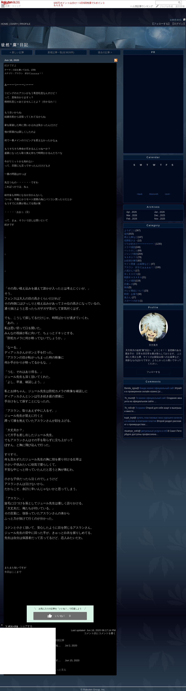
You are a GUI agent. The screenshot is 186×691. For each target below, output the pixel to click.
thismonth (153, 194)
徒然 (126, 234)
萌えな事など (131, 237)
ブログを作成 (166, 6)
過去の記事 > (105, 52)
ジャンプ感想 (131, 254)
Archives (153, 207)
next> (167, 194)
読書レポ (128, 284)
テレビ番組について (134, 290)
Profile (153, 307)
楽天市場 (180, 6)
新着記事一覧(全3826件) (61, 52)
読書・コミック (13, 6)
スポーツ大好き (132, 300)
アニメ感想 (129, 280)
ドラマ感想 (129, 247)
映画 (126, 287)
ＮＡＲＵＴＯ (131, 257)
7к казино (141, 408)
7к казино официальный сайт (151, 398)
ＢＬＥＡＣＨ (131, 274)
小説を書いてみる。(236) (24, 70)
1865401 (176, 19)
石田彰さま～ (131, 240)
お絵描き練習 (131, 260)
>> (141, 6)
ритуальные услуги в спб (154, 431)
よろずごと (129, 230)
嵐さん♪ (128, 297)
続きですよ (10, 65)
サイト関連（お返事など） (137, 264)
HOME (4, 24)
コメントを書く (107, 633)
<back (139, 194)
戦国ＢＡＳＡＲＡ (133, 277)
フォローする (153, 372)
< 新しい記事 (17, 52)
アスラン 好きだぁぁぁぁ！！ (29, 73)
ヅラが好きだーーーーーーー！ (139, 244)
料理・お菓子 (131, 294)
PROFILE (25, 24)
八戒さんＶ (129, 270)
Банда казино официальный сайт (157, 388)
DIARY (14, 24)
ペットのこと (131, 250)
